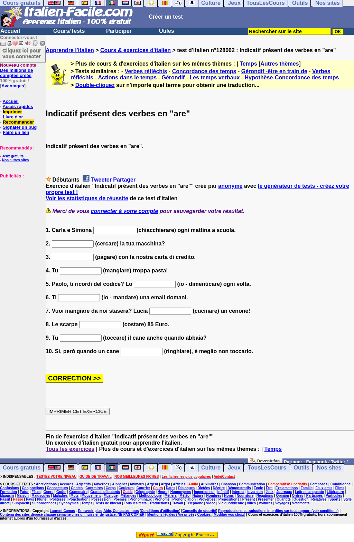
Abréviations (46, 484)
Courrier (143, 488)
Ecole (258, 488)
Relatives (319, 499)
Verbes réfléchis (146, 71)
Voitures (265, 503)
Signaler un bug (20, 127)
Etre (269, 488)
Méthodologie (150, 495)
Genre (49, 492)
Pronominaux (141, 499)
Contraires (94, 488)
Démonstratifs (239, 488)
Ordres (298, 495)
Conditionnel (341, 484)
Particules (334, 495)
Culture (211, 468)
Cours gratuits (21, 468)
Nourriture (244, 495)
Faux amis (323, 488)
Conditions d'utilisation (160, 511)
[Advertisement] (20, 213)
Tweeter (101, 180)
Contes (77, 488)
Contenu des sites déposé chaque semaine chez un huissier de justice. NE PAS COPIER (72, 514)
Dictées (204, 488)
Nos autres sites (15, 160)
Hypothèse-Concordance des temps (292, 77)
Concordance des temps (204, 71)
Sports (335, 499)
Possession (101, 499)
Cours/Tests (69, 31)
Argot (165, 484)
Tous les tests (135, 503)
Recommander (18, 122)
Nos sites (329, 468)
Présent (248, 499)
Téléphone (194, 503)
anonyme (230, 186)
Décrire (218, 488)
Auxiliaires (209, 484)
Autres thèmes (279, 64)
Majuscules (40, 495)
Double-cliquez (95, 85)
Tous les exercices (70, 449)
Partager (124, 180)
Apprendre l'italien (70, 50)
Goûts (61, 492)
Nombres (213, 495)
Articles (179, 484)
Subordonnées (44, 503)
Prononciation (184, 499)
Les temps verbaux (214, 77)
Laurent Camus (62, 511)
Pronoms (162, 499)
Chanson (228, 484)
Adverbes (102, 484)
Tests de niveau (108, 503)
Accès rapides (17, 106)
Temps (248, 64)
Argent (152, 484)
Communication (252, 484)
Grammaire (78, 492)
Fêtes (35, 492)
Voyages (282, 503)
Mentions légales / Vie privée (170, 514)
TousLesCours (267, 468)
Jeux (234, 468)
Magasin (7, 495)
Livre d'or (13, 116)
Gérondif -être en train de (274, 71)
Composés (318, 484)
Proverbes (206, 499)
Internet (238, 492)
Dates (170, 488)
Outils (301, 468)
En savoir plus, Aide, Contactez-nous (108, 511)
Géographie (145, 492)
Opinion (282, 495)
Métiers (171, 495)
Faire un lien (16, 132)
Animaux (137, 484)
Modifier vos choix (229, 514)
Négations (265, 495)
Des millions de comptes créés (18, 70)
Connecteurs (57, 488)
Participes (314, 495)
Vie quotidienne (231, 503)
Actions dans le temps (127, 77)
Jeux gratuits (13, 156)
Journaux (284, 492)
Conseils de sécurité (199, 511)
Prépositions (229, 499)
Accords (66, 484)
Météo (184, 495)
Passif (5, 499)
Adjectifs (83, 484)
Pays (30, 499)
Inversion (255, 492)
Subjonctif (20, 503)
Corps (111, 488)
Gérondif (173, 77)
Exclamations (287, 488)
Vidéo (210, 503)
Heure (162, 492)
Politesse (58, 499)
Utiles (166, 31)
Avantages (12, 85)
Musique (111, 495)
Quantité (284, 499)
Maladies (60, 495)
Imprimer (12, 111)
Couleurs (126, 488)
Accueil (10, 31)
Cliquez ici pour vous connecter (21, 53)
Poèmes (120, 499)
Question (301, 499)
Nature (198, 495)
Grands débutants (105, 492)
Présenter (266, 499)
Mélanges (129, 495)
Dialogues (186, 488)
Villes (251, 503)
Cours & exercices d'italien (135, 50)
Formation (8, 492)
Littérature (335, 492)
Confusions (9, 488)
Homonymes (180, 492)
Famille (307, 488)
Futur (24, 492)
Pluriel (42, 499)
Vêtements (301, 503)
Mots (74, 495)
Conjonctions (33, 488)
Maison (22, 495)
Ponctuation (78, 499)
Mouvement (91, 495)
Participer (119, 31)
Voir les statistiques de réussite (87, 198)
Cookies (204, 514)
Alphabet (119, 484)
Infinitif (223, 492)
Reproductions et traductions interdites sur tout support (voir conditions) (278, 511)
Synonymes (68, 503)
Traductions (159, 503)
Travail (177, 503)
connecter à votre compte (124, 211)
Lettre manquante (309, 492)
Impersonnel (204, 492)
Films (339, 488)
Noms (229, 495)
